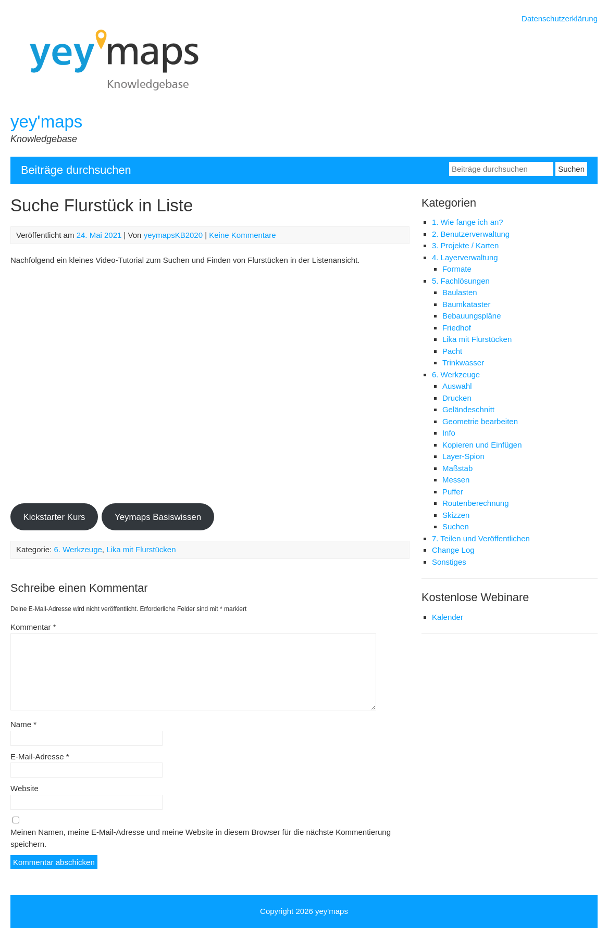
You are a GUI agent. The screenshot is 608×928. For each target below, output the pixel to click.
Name (23, 724)
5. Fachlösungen (461, 280)
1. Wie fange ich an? (467, 222)
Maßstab (457, 468)
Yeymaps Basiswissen (158, 517)
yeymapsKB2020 (173, 235)
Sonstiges (449, 561)
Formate (456, 268)
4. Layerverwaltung (465, 257)
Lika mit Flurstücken (141, 549)
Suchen (455, 526)
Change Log (453, 549)
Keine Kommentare (242, 235)
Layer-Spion (463, 456)
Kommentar (33, 626)
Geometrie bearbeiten (480, 421)
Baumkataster (466, 304)
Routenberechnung (475, 503)
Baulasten (459, 292)
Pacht (452, 351)
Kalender (447, 617)
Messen (456, 479)
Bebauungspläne (471, 315)
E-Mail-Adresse (39, 756)
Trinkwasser (463, 362)
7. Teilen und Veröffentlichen (481, 538)
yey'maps (46, 121)
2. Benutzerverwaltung (471, 234)
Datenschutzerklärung (560, 18)
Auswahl (457, 386)
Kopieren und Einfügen (482, 444)
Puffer (452, 491)
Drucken (456, 397)
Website (24, 788)
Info (448, 432)
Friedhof (456, 327)
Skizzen (456, 515)
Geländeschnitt (468, 409)
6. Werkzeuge (78, 549)
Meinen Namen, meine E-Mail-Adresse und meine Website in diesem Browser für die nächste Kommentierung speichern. (200, 838)
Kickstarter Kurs (54, 517)
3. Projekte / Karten (465, 245)
